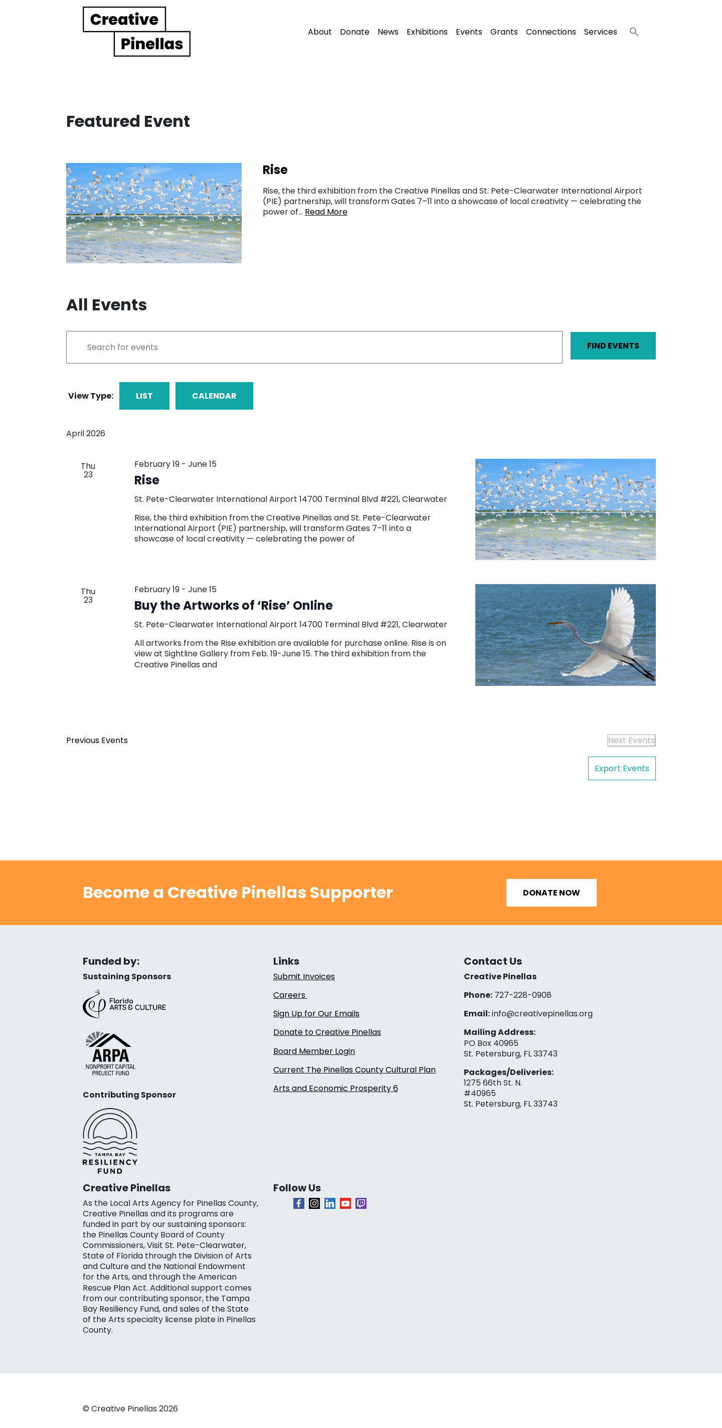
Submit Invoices (304, 976)
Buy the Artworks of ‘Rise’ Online (233, 605)
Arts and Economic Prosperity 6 (335, 1088)
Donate (355, 32)
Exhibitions (427, 32)
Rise (146, 480)
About (320, 32)
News (388, 32)
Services (600, 32)
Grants (504, 32)
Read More (326, 212)
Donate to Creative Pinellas (327, 1032)
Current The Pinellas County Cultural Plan (354, 1070)
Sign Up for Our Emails (316, 1013)
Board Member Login (314, 1051)
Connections (551, 32)
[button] (630, 29)
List (144, 396)
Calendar (214, 396)
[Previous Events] (97, 740)
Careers (290, 995)
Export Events (622, 768)
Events (469, 32)
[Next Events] (631, 740)
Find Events (613, 345)
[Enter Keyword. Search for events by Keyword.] (314, 347)
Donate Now (551, 893)
